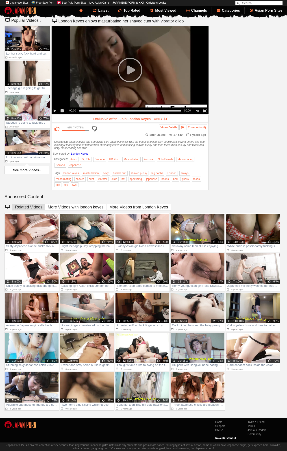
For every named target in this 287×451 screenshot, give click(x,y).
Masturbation (131, 159)
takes (196, 179)
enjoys (185, 173)
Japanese (75, 165)
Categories (228, 10)
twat (74, 184)
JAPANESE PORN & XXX (128, 2)
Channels (196, 10)
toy (66, 184)
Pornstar (149, 159)
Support (220, 426)
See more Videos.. (27, 170)
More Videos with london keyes (76, 207)
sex (58, 184)
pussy (185, 179)
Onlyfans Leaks (156, 2)
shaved (80, 179)
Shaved (60, 165)
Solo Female (165, 159)
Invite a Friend (256, 422)
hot (123, 179)
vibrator (102, 179)
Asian (73, 159)
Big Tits (85, 159)
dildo (114, 179)
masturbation (91, 173)
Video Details (168, 127)
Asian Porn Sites (266, 10)
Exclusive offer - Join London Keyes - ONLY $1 (130, 119)
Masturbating (185, 159)
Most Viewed (162, 10)
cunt (91, 179)
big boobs (157, 173)
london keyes (71, 173)
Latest (100, 10)
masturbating (63, 179)
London (171, 173)
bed (175, 179)
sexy (106, 173)
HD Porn (114, 159)
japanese (151, 179)
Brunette (100, 159)
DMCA (219, 430)
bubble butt (119, 173)
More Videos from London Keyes (138, 207)
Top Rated (128, 10)
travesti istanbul (225, 438)
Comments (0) (197, 127)
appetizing (136, 179)
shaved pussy (139, 173)
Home (218, 422)
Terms (251, 426)
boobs (165, 179)
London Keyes (79, 153)
